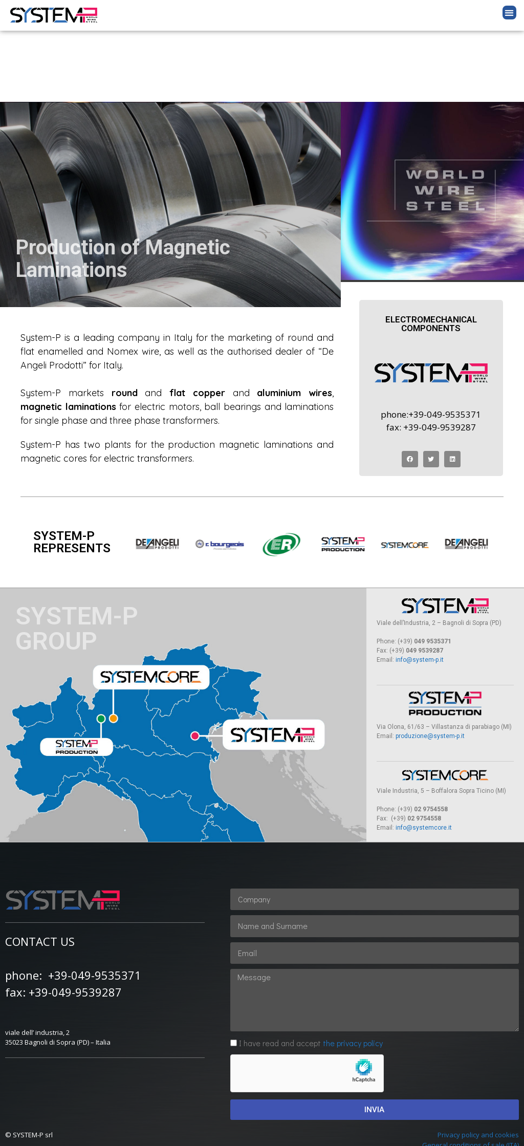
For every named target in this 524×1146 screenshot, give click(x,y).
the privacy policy (353, 971)
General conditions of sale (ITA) (470, 1073)
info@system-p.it (420, 588)
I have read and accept (311, 971)
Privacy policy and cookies (478, 1063)
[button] (509, 12)
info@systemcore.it (424, 756)
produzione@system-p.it (429, 664)
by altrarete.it (262, 1128)
